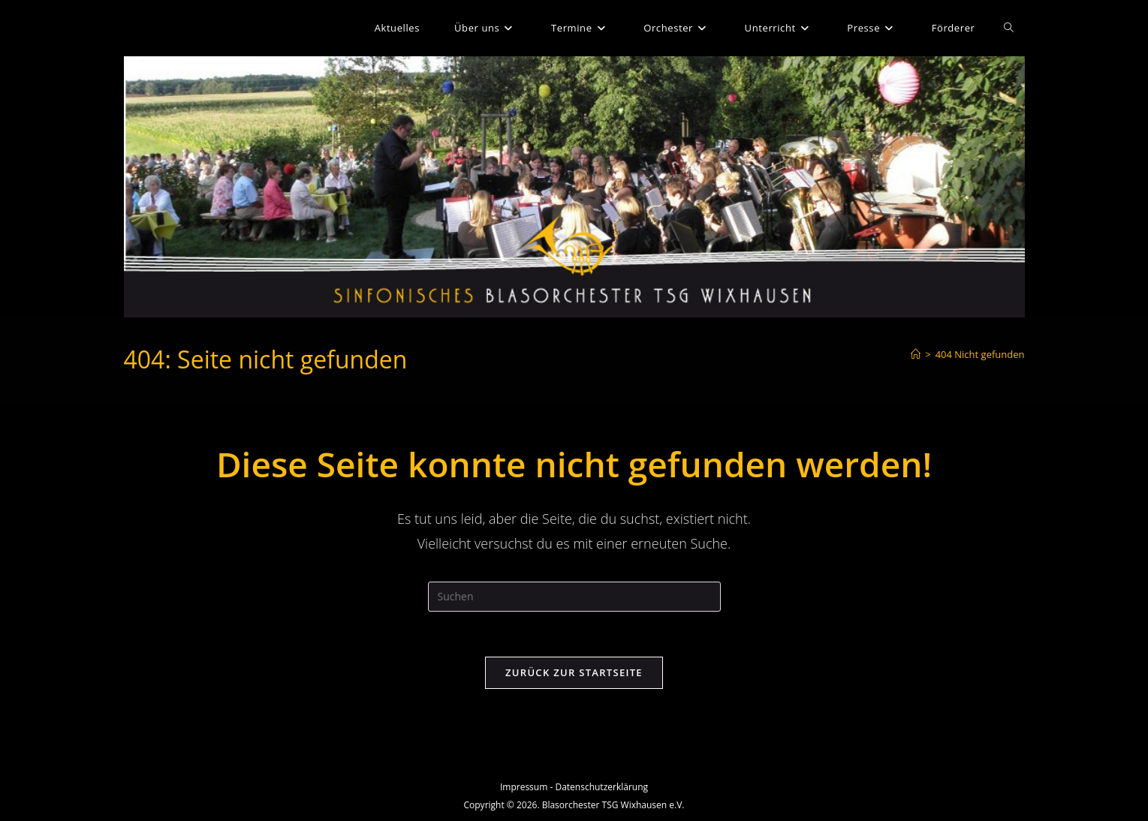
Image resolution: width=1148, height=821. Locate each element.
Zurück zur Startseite (574, 672)
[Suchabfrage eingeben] (574, 597)
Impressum (523, 786)
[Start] (916, 354)
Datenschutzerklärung (601, 786)
